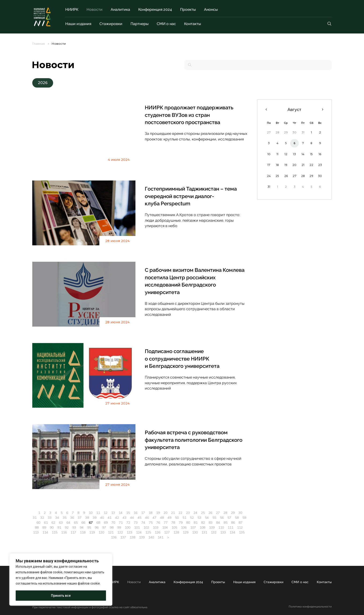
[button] (42, 83)
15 (128, 513)
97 (104, 527)
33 (49, 518)
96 (96, 527)
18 (150, 513)
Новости (94, 9)
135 (241, 532)
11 (98, 513)
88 (37, 527)
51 (184, 518)
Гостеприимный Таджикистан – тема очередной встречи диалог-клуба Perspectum (191, 196)
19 (158, 513)
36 (72, 518)
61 (46, 522)
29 (233, 513)
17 (143, 513)
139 (142, 537)
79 (180, 522)
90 (52, 527)
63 (61, 522)
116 (64, 532)
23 (188, 513)
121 (110, 532)
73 (136, 522)
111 (230, 527)
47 (154, 518)
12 (105, 513)
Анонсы (211, 9)
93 (74, 527)
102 (146, 527)
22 (180, 513)
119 (92, 532)
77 (165, 522)
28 (225, 513)
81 (195, 522)
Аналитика (120, 9)
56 (222, 518)
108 (202, 527)
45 (139, 518)
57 (229, 518)
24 (195, 513)
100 (127, 527)
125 (148, 532)
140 (151, 537)
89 (44, 527)
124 (139, 532)
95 (89, 527)
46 (147, 518)
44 (132, 518)
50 (177, 518)
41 (109, 518)
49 (169, 518)
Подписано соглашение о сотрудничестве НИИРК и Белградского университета (182, 358)
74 (143, 522)
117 (73, 532)
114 (45, 532)
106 (183, 527)
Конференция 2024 (155, 9)
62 (53, 522)
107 (193, 527)
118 (82, 532)
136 (113, 537)
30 (240, 513)
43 (124, 518)
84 (218, 522)
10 (90, 513)
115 (54, 532)
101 (137, 527)
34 (57, 518)
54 (207, 518)
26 (210, 513)
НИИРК (71, 9)
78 (173, 522)
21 (173, 513)
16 (135, 513)
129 (185, 532)
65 (76, 522)
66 (83, 522)
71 (121, 522)
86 (233, 522)
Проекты (188, 9)
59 (244, 518)
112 (240, 527)
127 (167, 532)
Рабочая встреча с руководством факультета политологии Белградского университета (193, 439)
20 (165, 513)
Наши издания (78, 24)
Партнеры (140, 24)
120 (101, 532)
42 (117, 518)
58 (237, 518)
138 (132, 537)
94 (82, 527)
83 (210, 522)
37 (79, 518)
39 (94, 518)
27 (218, 513)
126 (157, 532)
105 (174, 527)
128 (176, 532)
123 (129, 532)
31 (34, 518)
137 (123, 537)
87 (240, 522)
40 (102, 518)
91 (59, 527)
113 (36, 532)
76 (158, 522)
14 (120, 513)
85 (225, 522)
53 (199, 518)
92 (67, 527)
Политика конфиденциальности (310, 606)
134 (232, 532)
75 (151, 522)
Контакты (192, 24)
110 (221, 527)
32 (42, 518)
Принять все (61, 595)
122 (120, 532)
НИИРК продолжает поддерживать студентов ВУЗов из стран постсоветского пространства (189, 114)
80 (188, 522)
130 (195, 532)
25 (203, 513)
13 (113, 513)
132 (213, 532)
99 (119, 527)
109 (212, 527)
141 (160, 537)
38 (87, 518)
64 (68, 522)
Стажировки (110, 24)
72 (128, 522)
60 (38, 522)
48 (162, 518)
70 (113, 522)
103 (155, 527)
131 (204, 532)
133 (223, 532)
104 (165, 527)
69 (106, 522)
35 (64, 518)
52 (192, 518)
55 (214, 518)
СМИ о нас (166, 24)
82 (203, 522)
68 (98, 522)
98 (111, 527)
